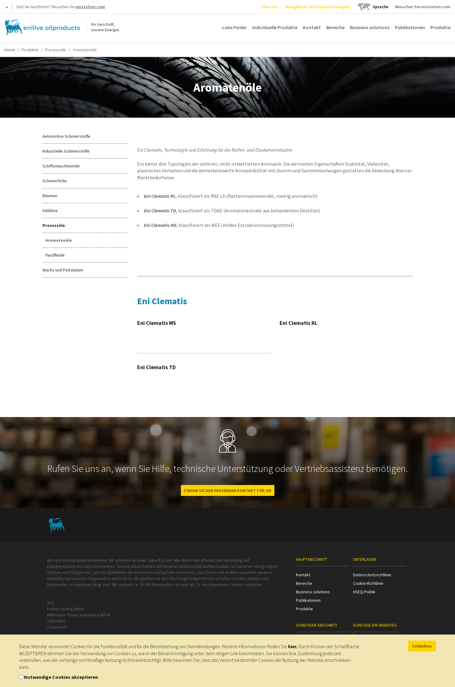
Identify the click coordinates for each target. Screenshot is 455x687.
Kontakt (312, 27)
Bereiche (335, 27)
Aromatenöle (59, 240)
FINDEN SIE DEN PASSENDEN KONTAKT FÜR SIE (227, 490)
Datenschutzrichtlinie (372, 575)
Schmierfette (54, 181)
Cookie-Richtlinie (368, 583)
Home (10, 49)
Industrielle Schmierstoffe (66, 151)
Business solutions (369, 27)
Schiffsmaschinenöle (61, 166)
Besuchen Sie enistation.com (422, 6)
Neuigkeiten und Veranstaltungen (317, 6)
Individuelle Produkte (274, 27)
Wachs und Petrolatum (62, 270)
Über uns (270, 6)
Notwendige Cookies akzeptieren (61, 677)
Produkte (440, 27)
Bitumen (49, 195)
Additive (50, 210)
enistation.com (90, 6)
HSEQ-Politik (364, 591)
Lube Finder (234, 27)
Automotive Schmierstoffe (66, 136)
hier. (292, 646)
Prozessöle (55, 49)
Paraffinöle (55, 255)
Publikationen (410, 27)
